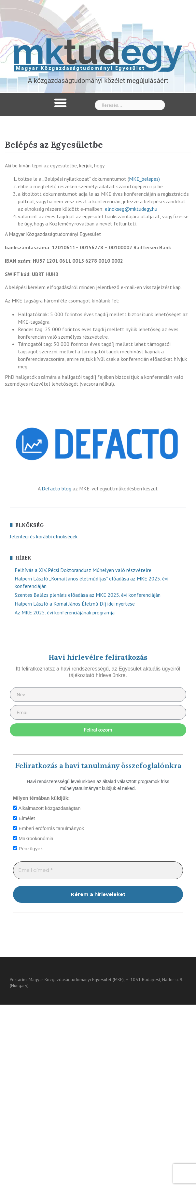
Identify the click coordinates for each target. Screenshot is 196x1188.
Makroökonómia (33, 838)
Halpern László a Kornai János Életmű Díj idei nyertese (75, 603)
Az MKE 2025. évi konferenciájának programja (65, 612)
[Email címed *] (98, 870)
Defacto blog (56, 488)
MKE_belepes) (144, 179)
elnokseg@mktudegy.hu (131, 209)
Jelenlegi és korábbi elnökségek (43, 536)
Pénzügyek (28, 848)
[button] (60, 103)
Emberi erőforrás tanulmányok (48, 828)
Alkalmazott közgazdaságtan (46, 808)
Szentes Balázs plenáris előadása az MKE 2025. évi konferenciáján (88, 595)
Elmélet (24, 818)
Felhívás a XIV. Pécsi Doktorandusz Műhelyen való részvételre (83, 570)
